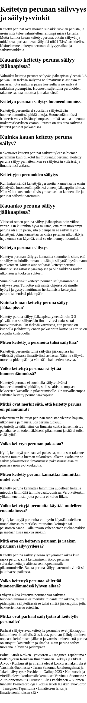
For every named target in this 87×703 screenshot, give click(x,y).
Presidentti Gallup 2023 (44, 672)
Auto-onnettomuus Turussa (20, 680)
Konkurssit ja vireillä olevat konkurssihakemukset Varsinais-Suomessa (42, 674)
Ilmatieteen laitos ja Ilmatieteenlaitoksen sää (33, 690)
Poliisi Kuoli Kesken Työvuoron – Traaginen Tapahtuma (42, 655)
